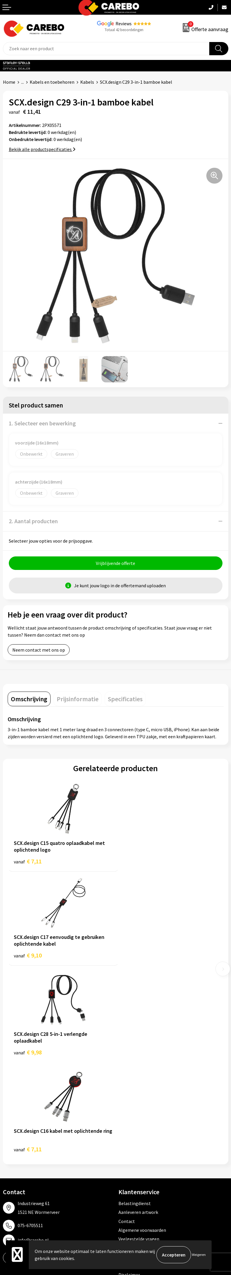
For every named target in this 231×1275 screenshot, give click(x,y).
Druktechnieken (134, 1075)
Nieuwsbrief (15, 1167)
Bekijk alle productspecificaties (42, 149)
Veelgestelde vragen (138, 1048)
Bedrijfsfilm (15, 1158)
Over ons (12, 1122)
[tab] (29, 699)
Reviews (124, 23)
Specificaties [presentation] (125, 699)
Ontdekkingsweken (22, 1113)
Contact (126, 1030)
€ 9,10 (136, 861)
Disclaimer (129, 1084)
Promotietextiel (135, 1113)
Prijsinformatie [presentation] (77, 699)
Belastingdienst (134, 1012)
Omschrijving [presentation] (29, 699)
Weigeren (199, 1254)
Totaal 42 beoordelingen (124, 29)
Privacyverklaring (135, 1066)
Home (9, 82)
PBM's (124, 1131)
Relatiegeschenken (137, 1149)
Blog (8, 1131)
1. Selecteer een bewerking (42, 423)
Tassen (125, 1158)
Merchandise (15, 1149)
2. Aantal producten (33, 521)
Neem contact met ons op (38, 650)
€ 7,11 (28, 861)
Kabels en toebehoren (52, 82)
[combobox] (106, 48)
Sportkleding (131, 1140)
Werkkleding (131, 1122)
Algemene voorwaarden (142, 1039)
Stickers (126, 1167)
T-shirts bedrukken (22, 1140)
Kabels (87, 82)
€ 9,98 (28, 958)
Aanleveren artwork (138, 1021)
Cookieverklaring (135, 1057)
